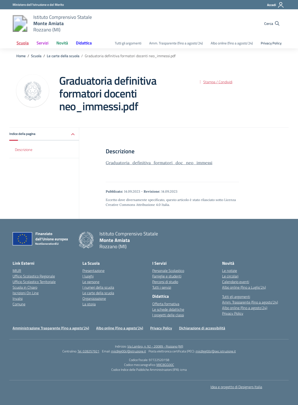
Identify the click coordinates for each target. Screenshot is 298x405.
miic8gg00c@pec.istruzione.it (216, 351)
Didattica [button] (84, 43)
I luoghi (88, 276)
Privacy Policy (271, 43)
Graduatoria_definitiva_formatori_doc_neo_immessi (159, 162)
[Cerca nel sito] (272, 23)
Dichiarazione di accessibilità (202, 328)
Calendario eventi (235, 282)
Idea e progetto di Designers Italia (236, 387)
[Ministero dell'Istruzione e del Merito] (38, 4)
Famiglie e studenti (166, 276)
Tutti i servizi (161, 287)
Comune (19, 304)
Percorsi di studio (165, 282)
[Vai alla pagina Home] (21, 56)
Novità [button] (62, 43)
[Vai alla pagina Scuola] (36, 56)
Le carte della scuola (98, 293)
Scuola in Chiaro (25, 287)
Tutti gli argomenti (128, 43)
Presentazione (93, 270)
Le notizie (229, 270)
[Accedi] (275, 5)
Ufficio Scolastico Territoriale (34, 282)
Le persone (90, 282)
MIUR (17, 270)
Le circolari (230, 276)
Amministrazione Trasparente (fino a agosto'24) (51, 328)
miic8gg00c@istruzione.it (128, 351)
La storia (89, 304)
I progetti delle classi (168, 315)
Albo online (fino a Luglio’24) (244, 287)
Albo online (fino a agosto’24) (232, 43)
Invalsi (18, 298)
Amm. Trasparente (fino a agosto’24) (176, 43)
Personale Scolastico (168, 270)
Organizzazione (94, 298)
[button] (44, 134)
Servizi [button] (42, 43)
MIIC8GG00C (165, 364)
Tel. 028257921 (88, 351)
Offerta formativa (165, 304)
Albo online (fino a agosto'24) (119, 328)
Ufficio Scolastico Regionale (34, 276)
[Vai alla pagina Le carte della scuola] (63, 56)
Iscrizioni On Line (26, 293)
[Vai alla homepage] (20, 23)
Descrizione (23, 149)
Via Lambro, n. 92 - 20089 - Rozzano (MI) (155, 346)
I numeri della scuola (98, 287)
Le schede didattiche (168, 309)
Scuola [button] (23, 43)
